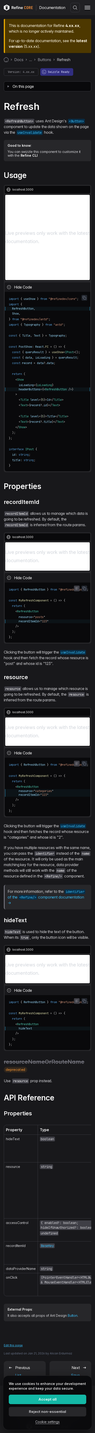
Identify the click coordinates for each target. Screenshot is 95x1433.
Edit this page (13, 1345)
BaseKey (47, 1246)
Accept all (47, 1399)
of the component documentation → (46, 897)
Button (72, 1315)
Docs (18, 59)
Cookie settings (47, 1422)
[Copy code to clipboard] (84, 298)
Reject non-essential (47, 1411)
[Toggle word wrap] (77, 588)
